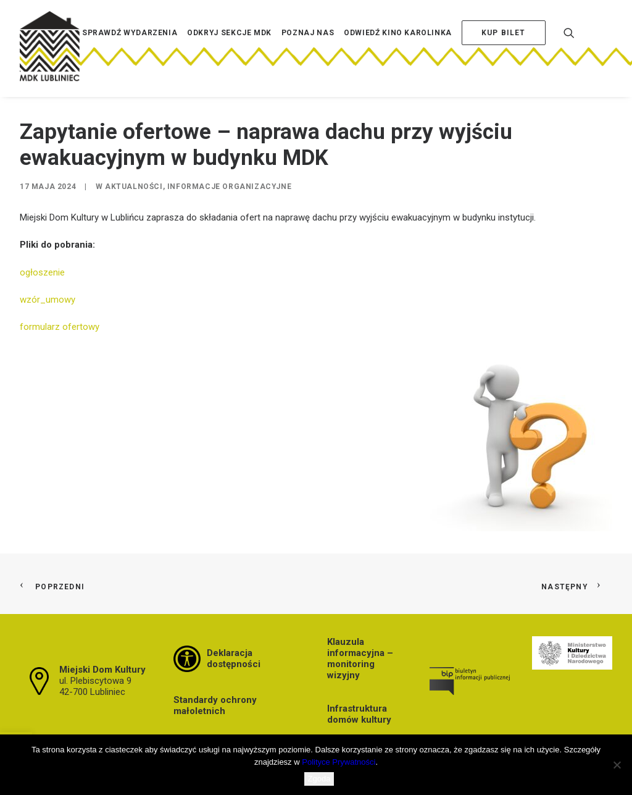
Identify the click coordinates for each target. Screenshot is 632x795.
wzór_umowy (47, 299)
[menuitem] (129, 51)
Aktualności (134, 186)
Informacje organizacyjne (229, 186)
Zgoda (319, 778)
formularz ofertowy (59, 326)
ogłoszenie (43, 272)
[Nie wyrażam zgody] (616, 765)
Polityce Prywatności (338, 762)
